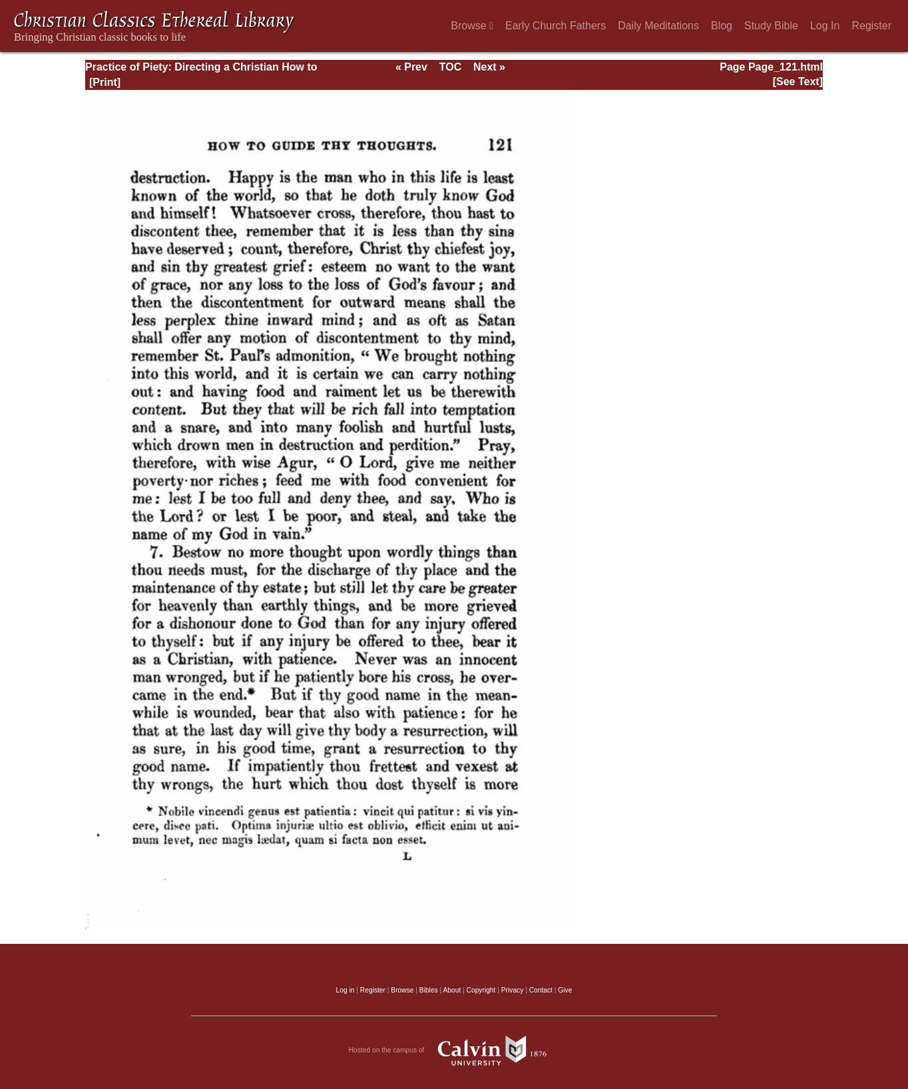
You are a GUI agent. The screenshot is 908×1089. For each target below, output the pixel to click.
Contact (541, 990)
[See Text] (798, 81)
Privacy (512, 990)
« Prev (411, 67)
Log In (824, 25)
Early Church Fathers (555, 25)
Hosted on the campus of (454, 1050)
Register (871, 25)
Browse (472, 25)
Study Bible (771, 25)
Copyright (481, 990)
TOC (450, 67)
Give (565, 990)
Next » (489, 67)
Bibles (428, 990)
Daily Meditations (658, 25)
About (452, 990)
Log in (345, 990)
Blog (721, 25)
